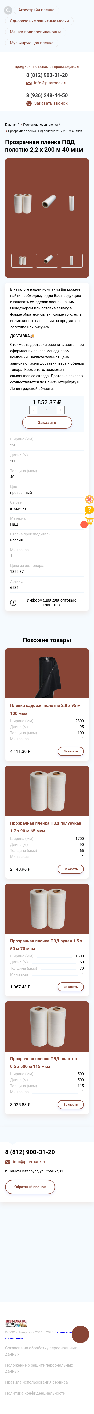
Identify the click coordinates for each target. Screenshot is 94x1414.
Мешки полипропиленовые (35, 32)
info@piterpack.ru (51, 82)
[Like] (89, 502)
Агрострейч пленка (36, 10)
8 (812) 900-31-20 (47, 75)
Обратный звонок (30, 1187)
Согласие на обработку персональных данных (41, 1351)
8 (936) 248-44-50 (47, 95)
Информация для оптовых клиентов (51, 602)
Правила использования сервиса (36, 1382)
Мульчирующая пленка (32, 43)
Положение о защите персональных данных (39, 1368)
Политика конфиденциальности (35, 1393)
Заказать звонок (51, 103)
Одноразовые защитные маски (39, 21)
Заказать (47, 422)
